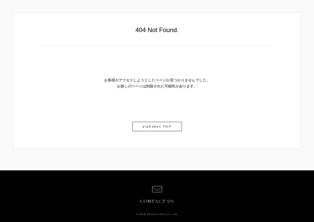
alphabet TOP (157, 126)
